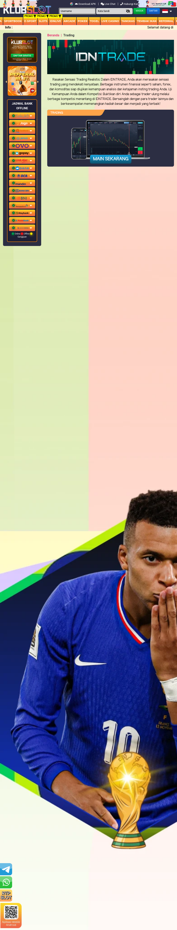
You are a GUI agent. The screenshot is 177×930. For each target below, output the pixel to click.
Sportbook (13, 21)
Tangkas (128, 21)
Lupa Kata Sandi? (155, 3)
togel (94, 21)
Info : (9, 27)
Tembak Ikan (146, 21)
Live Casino (110, 21)
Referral (166, 21)
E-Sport (30, 21)
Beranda (53, 35)
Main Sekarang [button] (110, 159)
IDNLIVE (55, 21)
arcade (69, 21)
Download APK (85, 3)
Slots (43, 21)
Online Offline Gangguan (22, 235)
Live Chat (108, 3)
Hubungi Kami (130, 3)
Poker (82, 21)
